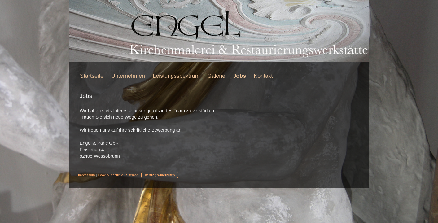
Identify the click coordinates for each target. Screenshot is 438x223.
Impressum (86, 175)
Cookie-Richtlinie (110, 175)
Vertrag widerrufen (160, 175)
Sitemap (132, 175)
